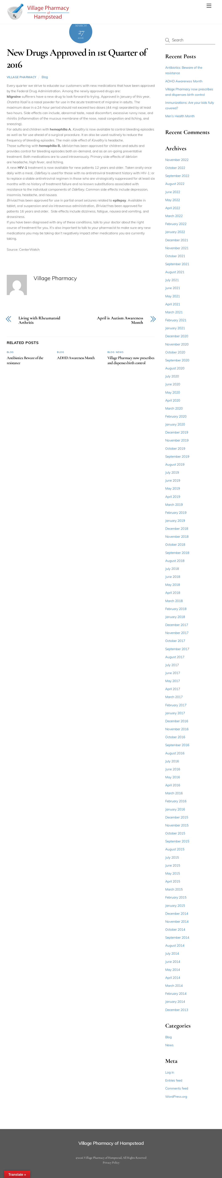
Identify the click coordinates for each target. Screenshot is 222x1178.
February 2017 (175, 705)
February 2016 (175, 801)
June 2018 (172, 577)
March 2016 (174, 793)
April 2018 (172, 593)
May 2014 (172, 970)
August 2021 (174, 272)
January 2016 (175, 809)
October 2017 (175, 641)
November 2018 (177, 537)
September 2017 (177, 649)
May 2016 (172, 777)
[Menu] (209, 5)
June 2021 (172, 288)
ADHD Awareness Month (76, 357)
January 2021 (175, 328)
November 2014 (177, 922)
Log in (169, 1072)
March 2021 (174, 312)
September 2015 (177, 841)
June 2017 (172, 673)
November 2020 (177, 344)
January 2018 (175, 617)
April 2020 (172, 400)
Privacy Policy (111, 1162)
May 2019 (172, 488)
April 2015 (172, 881)
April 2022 (172, 208)
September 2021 (177, 264)
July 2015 (172, 857)
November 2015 (177, 825)
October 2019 (175, 449)
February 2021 (175, 320)
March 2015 (174, 889)
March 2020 (174, 408)
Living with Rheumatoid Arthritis (39, 320)
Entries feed (173, 1080)
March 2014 (174, 986)
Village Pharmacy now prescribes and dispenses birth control (130, 360)
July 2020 (172, 376)
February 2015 (175, 897)
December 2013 (176, 1010)
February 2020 (175, 416)
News (119, 352)
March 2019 (174, 505)
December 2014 (176, 914)
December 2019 (176, 432)
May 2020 (172, 392)
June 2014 (172, 962)
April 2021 (172, 304)
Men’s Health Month (180, 116)
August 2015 (174, 849)
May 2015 (172, 873)
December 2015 (176, 817)
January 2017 (175, 713)
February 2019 (175, 513)
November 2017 (177, 633)
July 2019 (172, 472)
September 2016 (177, 745)
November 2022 (177, 160)
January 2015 (175, 906)
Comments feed (176, 1088)
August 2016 (174, 753)
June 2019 (172, 480)
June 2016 (172, 769)
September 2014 (177, 938)
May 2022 (172, 200)
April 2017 (172, 689)
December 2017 (176, 625)
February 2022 (175, 224)
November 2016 (177, 729)
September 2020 (177, 360)
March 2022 (174, 216)
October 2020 (175, 352)
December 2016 (176, 721)
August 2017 (174, 657)
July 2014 (172, 953)
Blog (45, 77)
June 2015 (172, 865)
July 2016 (172, 761)
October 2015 (175, 833)
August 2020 (174, 368)
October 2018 (175, 545)
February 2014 (175, 994)
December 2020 (176, 336)
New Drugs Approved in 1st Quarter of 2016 (77, 58)
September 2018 (177, 553)
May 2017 (172, 681)
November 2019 (177, 440)
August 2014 (174, 945)
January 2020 (175, 424)
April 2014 (172, 978)
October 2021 (175, 256)
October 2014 (175, 930)
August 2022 (174, 184)
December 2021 (176, 240)
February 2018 (175, 609)
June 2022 (172, 192)
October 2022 (175, 168)
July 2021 (172, 280)
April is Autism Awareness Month (120, 320)
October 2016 (175, 737)
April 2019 (172, 497)
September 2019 (177, 457)
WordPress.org (176, 1097)
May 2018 (172, 585)
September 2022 (177, 176)
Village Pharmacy (21, 77)
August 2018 (174, 561)
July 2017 (172, 665)
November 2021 (177, 248)
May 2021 (172, 296)
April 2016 (172, 785)
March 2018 (174, 601)
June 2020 (172, 384)
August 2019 (174, 464)
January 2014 (175, 1002)
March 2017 (174, 697)
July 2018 (172, 569)
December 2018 (176, 529)
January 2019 (175, 521)
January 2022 (175, 232)
